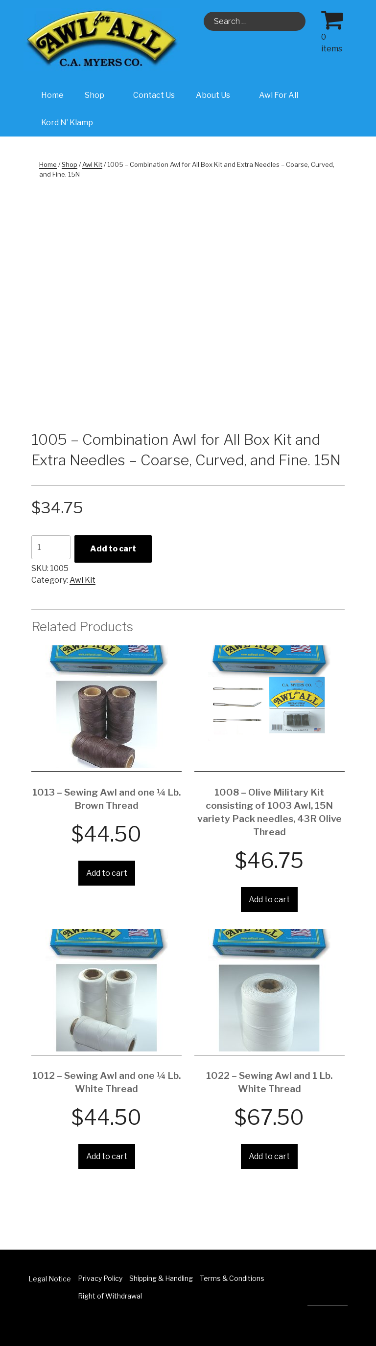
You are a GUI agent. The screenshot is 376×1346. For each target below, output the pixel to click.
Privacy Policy (100, 1278)
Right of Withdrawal (110, 1296)
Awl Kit (92, 164)
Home (52, 95)
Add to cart (113, 548)
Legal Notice (49, 1279)
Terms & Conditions (232, 1278)
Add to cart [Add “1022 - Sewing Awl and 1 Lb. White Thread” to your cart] (269, 1156)
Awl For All (278, 95)
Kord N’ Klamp (67, 122)
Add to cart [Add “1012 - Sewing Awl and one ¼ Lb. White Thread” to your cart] (106, 1156)
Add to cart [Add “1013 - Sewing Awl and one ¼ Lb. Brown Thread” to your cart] (106, 873)
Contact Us (154, 95)
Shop (100, 95)
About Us (218, 95)
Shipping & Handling (161, 1278)
